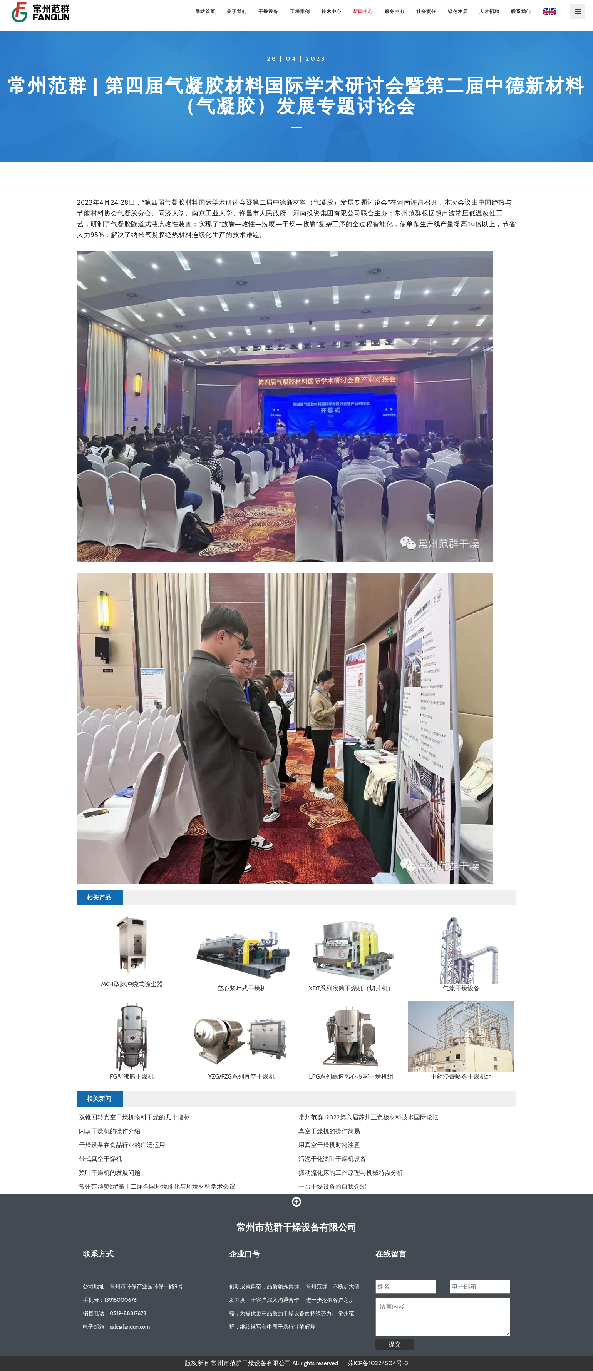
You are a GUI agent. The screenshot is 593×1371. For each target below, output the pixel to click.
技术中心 (332, 11)
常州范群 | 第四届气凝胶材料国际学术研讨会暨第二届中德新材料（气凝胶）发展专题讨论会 (296, 95)
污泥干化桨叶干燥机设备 (332, 1158)
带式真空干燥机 (100, 1158)
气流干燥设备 (461, 988)
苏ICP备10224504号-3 (377, 1363)
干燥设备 (268, 11)
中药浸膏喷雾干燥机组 (461, 1076)
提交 (395, 1344)
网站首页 (205, 11)
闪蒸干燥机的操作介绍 (110, 1131)
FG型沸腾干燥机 (132, 1076)
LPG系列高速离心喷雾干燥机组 (351, 1076)
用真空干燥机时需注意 (329, 1145)
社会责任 (426, 11)
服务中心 (395, 11)
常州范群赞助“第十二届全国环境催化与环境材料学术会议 (157, 1186)
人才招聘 (489, 11)
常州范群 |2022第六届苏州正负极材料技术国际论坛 (368, 1117)
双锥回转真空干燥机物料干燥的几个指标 (134, 1117)
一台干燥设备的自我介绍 (332, 1186)
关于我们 (237, 11)
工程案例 (300, 11)
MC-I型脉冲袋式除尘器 (132, 984)
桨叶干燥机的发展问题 (110, 1172)
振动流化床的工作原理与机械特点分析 (350, 1172)
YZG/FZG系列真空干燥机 (241, 1076)
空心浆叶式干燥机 (241, 988)
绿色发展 (458, 11)
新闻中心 (363, 11)
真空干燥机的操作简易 (329, 1131)
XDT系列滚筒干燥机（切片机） (351, 988)
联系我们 (521, 11)
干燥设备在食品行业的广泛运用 (122, 1145)
